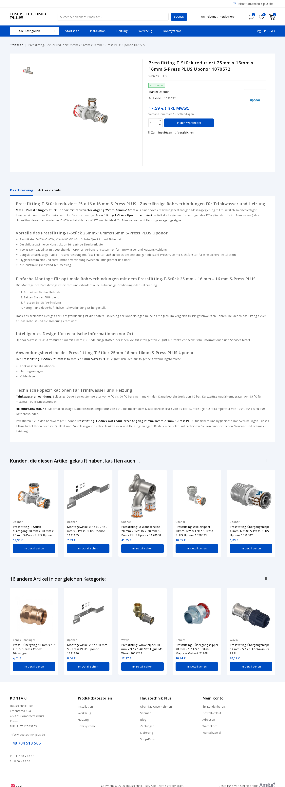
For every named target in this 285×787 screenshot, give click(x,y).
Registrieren (227, 16)
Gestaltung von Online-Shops (246, 784)
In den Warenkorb (189, 123)
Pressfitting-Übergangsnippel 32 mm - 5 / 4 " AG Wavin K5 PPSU (250, 648)
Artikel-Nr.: (155, 98)
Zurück (266, 578)
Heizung (122, 31)
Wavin (125, 639)
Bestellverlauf (211, 711)
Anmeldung (209, 16)
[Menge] (153, 122)
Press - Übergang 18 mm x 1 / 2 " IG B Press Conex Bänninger (34, 648)
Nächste (272, 578)
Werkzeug (145, 31)
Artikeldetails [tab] (49, 190)
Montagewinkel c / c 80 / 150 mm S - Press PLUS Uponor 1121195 (87, 531)
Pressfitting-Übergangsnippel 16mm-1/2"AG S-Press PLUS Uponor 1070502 (250, 531)
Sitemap (145, 711)
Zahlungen (147, 724)
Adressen (208, 718)
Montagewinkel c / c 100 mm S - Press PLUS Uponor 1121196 (87, 648)
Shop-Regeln (149, 737)
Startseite (72, 31)
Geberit (180, 639)
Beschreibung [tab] (21, 190)
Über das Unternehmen (156, 705)
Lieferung (146, 731)
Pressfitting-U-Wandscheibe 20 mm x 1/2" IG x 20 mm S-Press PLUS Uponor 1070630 (141, 531)
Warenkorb (210, 724)
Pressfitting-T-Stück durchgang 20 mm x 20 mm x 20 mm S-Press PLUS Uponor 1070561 (33, 531)
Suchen (177, 17)
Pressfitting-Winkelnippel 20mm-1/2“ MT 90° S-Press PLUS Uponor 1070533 (194, 531)
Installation (98, 31)
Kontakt (19, 696)
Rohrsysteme (172, 31)
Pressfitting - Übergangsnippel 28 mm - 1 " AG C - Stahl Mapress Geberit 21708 (197, 648)
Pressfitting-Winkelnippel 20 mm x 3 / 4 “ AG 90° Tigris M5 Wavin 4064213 (142, 648)
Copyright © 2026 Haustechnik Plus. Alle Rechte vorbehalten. (142, 784)
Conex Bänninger (24, 639)
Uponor (164, 92)
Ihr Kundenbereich (214, 705)
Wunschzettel (211, 731)
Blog (143, 718)
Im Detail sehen (34, 548)
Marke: (153, 92)
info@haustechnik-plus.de (255, 4)
